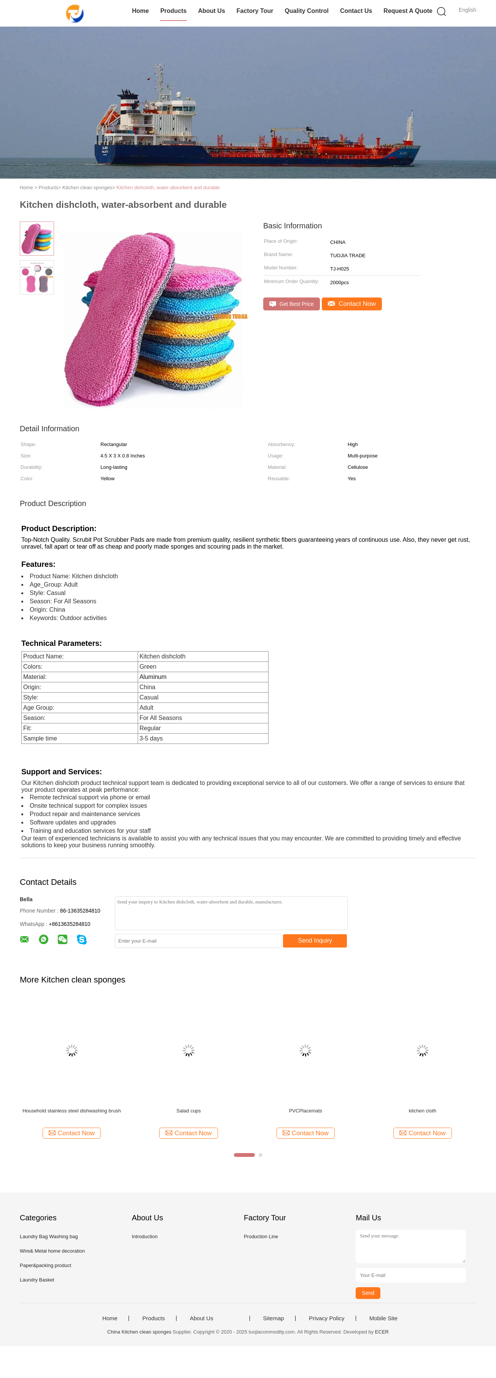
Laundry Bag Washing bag (49, 1236)
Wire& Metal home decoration (52, 1251)
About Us (211, 11)
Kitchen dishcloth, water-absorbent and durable (168, 187)
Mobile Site (383, 1318)
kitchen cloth (422, 1111)
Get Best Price (291, 304)
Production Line (261, 1236)
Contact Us (356, 11)
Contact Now (352, 303)
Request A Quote (407, 11)
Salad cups (188, 1111)
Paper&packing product (45, 1265)
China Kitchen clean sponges (139, 1332)
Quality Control (307, 11)
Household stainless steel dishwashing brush (71, 1111)
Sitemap (273, 1318)
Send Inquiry (315, 940)
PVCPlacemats (305, 1111)
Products (173, 11)
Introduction (144, 1236)
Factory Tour (255, 11)
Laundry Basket (37, 1280)
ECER (382, 1332)
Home (140, 11)
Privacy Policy (326, 1318)
